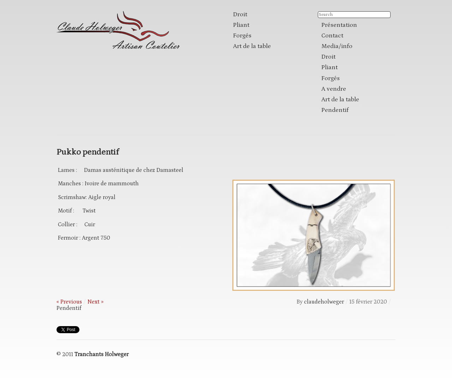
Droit (240, 14)
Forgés (242, 35)
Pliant (241, 25)
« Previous (69, 302)
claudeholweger (324, 302)
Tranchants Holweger (102, 354)
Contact (332, 35)
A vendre (333, 88)
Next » (95, 302)
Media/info (336, 46)
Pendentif (335, 110)
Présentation (339, 25)
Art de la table (252, 46)
